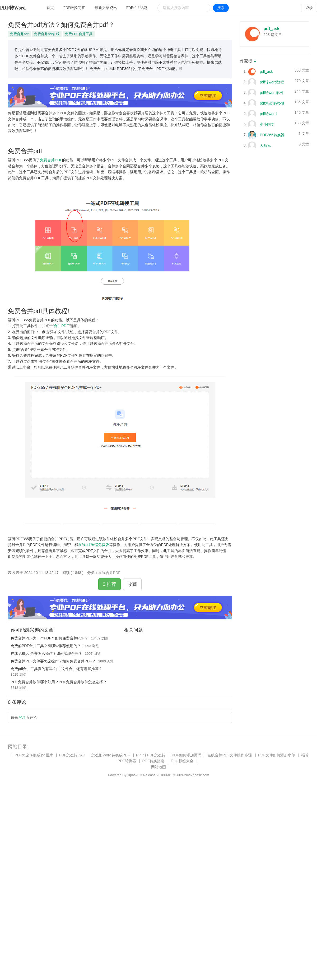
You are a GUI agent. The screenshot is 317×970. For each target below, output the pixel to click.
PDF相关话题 (137, 8)
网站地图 (158, 767)
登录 (309, 8)
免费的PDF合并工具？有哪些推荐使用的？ (46, 646)
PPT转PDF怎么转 (150, 755)
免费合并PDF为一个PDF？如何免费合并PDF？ (49, 638)
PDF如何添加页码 (186, 755)
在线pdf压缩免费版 (93, 545)
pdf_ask (271, 28)
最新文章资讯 (106, 8)
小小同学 (267, 124)
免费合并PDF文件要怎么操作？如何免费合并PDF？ (53, 661)
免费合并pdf (19, 34)
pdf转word (268, 113)
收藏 (132, 584)
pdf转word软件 (272, 92)
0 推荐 (109, 584)
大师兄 (265, 145)
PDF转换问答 (74, 8)
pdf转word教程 (272, 82)
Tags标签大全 (182, 761)
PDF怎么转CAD (72, 755)
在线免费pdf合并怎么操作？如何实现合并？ (46, 653)
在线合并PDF (109, 573)
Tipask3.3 (134, 775)
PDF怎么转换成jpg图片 (34, 755)
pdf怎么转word (272, 103)
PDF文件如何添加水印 (276, 755)
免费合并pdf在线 (46, 34)
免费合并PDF (51, 160)
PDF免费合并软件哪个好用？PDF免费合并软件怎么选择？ (59, 682)
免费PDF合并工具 (78, 34)
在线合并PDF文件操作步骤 (229, 755)
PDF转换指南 (153, 761)
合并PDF (61, 326)
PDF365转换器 (272, 135)
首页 (50, 8)
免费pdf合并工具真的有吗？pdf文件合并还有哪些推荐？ (56, 669)
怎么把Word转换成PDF (110, 755)
